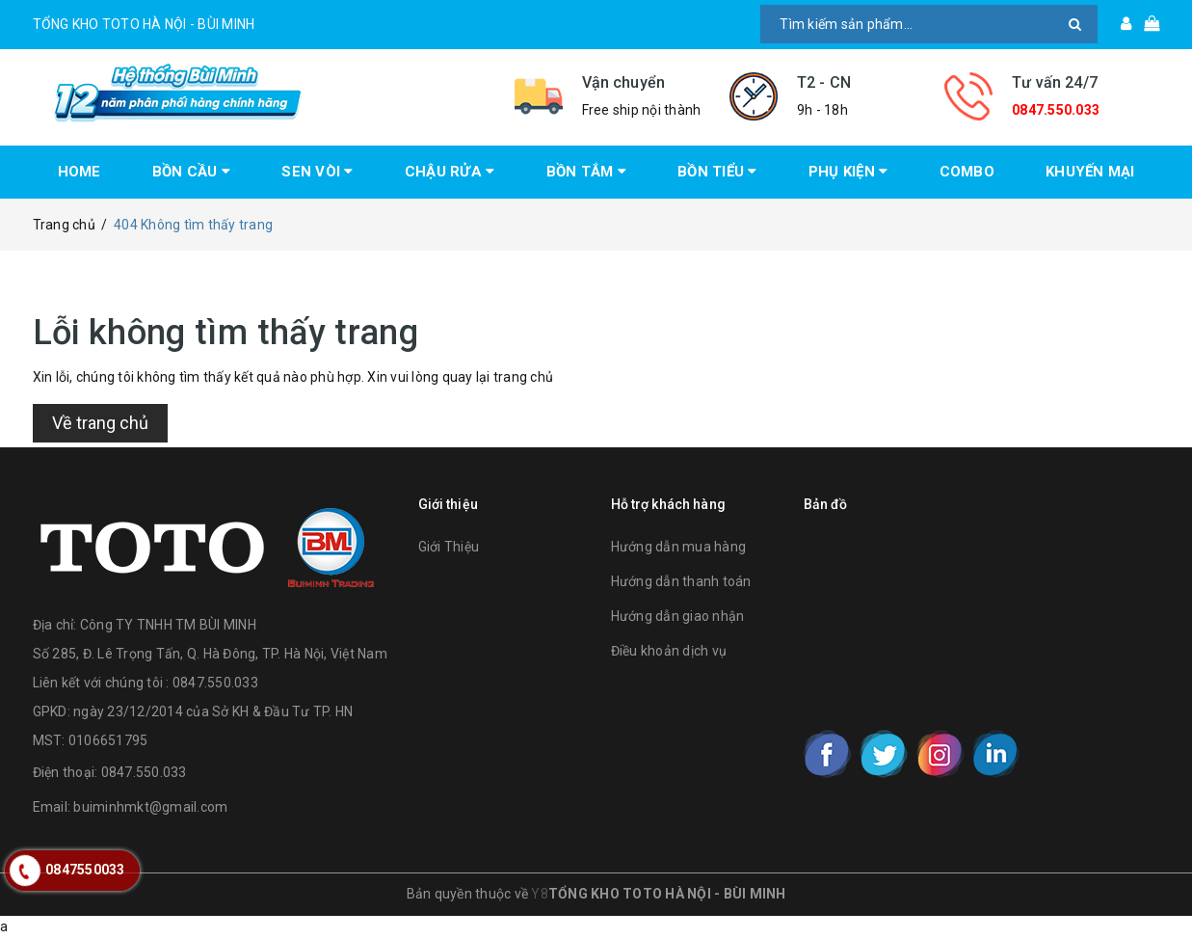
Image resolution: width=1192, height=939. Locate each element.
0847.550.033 (1055, 110)
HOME (79, 171)
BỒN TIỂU (717, 171)
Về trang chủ (100, 423)
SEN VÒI (317, 171)
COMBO (967, 171)
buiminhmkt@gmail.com (150, 807)
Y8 (539, 893)
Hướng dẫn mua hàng (679, 546)
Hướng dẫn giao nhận (678, 616)
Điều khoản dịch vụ (669, 650)
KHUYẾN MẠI (1090, 171)
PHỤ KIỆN (848, 171)
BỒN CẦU (191, 171)
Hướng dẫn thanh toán (681, 581)
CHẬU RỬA (450, 171)
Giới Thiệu (449, 546)
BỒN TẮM (586, 171)
